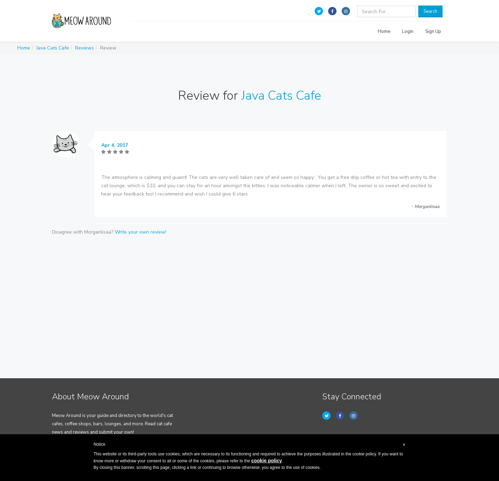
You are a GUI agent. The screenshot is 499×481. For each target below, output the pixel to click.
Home (384, 31)
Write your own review (140, 232)
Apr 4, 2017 (114, 145)
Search (430, 11)
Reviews (84, 48)
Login (407, 31)
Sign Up (433, 31)
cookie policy (266, 460)
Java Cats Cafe (52, 48)
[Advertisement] (249, 295)
